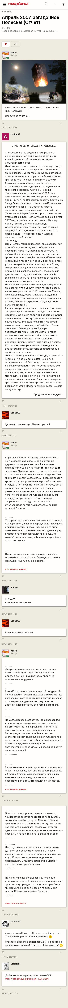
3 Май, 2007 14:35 (9, 581)
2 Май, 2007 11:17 (9, 436)
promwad (15, 921)
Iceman (14, 587)
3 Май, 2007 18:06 (9, 644)
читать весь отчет (16, 569)
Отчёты (6, 11)
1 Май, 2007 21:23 (9, 406)
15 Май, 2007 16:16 (9, 957)
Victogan (28, 30)
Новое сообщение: (12, 30)
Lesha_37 (15, 134)
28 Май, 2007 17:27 (45, 30)
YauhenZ (15, 413)
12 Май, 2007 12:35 (10, 801)
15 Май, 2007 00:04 (10, 915)
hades (14, 52)
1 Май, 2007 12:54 (9, 127)
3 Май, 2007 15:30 (9, 614)
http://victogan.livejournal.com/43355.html (27, 978)
